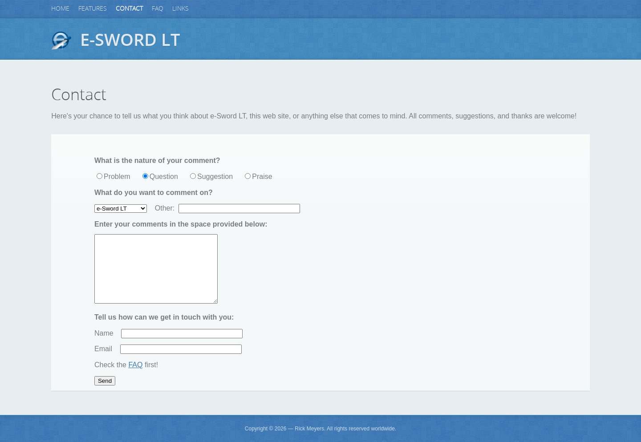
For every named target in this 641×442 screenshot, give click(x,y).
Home (60, 8)
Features (92, 8)
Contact (129, 8)
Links (180, 8)
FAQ (157, 8)
